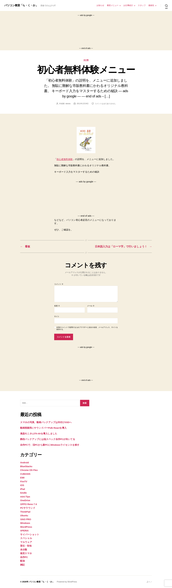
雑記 (22, 564)
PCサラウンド (27, 508)
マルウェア (26, 542)
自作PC (24, 557)
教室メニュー (112, 5)
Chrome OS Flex (29, 470)
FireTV (23, 481)
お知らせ (100, 5)
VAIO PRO (25, 519)
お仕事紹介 (128, 5)
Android (24, 462)
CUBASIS (25, 474)
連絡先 (151, 5)
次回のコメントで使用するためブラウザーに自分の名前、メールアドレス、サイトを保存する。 (87, 328)
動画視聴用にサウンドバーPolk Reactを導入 (43, 428)
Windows (25, 523)
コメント (58, 284)
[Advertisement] (86, 31)
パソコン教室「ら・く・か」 (21, 5)
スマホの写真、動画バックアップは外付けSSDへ (46, 422)
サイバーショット (29, 534)
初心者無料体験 (64, 159)
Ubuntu (24, 515)
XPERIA (24, 530)
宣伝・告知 (26, 545)
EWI (22, 477)
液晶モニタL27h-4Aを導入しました (38, 433)
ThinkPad (25, 511)
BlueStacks (26, 466)
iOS (22, 485)
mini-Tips (25, 496)
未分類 (86, 60)
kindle (23, 492)
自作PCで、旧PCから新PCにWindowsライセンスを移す (49, 445)
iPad (22, 489)
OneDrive (25, 500)
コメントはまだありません (105, 104)
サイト (56, 316)
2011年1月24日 (83, 104)
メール (90, 306)
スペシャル (26, 538)
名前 (57, 306)
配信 (22, 561)
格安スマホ (26, 553)
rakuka (67, 104)
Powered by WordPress (67, 582)
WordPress (26, 527)
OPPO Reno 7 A (28, 504)
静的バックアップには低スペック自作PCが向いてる (47, 439)
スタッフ (142, 5)
